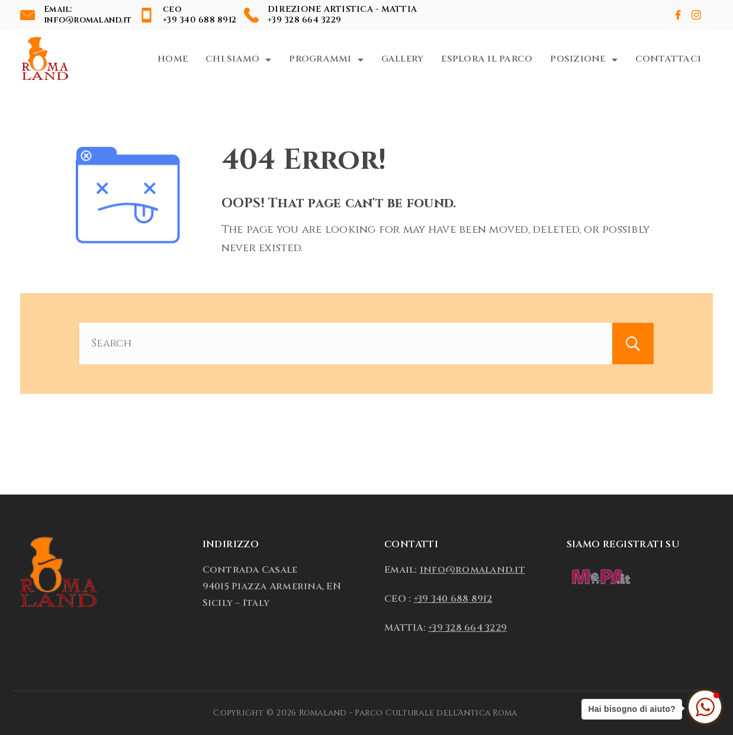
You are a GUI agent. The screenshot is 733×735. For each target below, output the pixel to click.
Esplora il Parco (486, 59)
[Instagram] (696, 15)
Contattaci (668, 59)
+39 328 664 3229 (304, 19)
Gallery (402, 59)
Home (172, 59)
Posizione (583, 59)
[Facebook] (678, 15)
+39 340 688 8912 (199, 19)
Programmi (326, 59)
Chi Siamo (238, 59)
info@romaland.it (87, 19)
